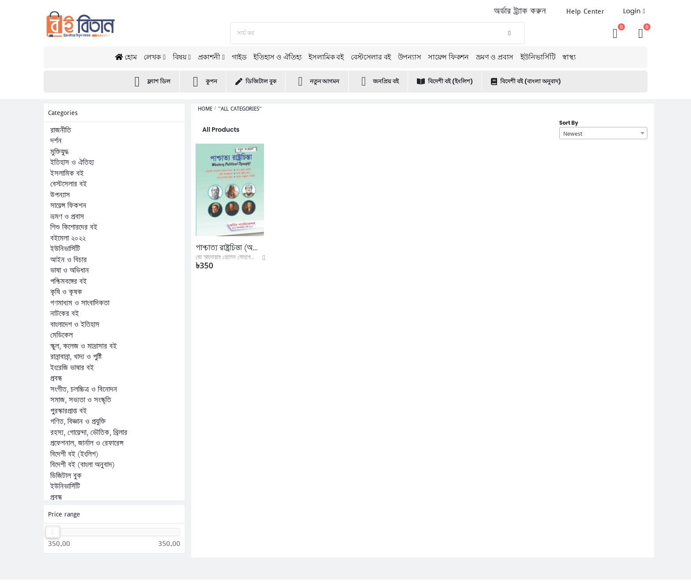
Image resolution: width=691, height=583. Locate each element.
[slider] (52, 532)
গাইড (239, 57)
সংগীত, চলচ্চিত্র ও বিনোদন (83, 389)
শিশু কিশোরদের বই (73, 227)
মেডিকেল (61, 335)
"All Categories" (240, 108)
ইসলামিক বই (325, 57)
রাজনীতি (60, 130)
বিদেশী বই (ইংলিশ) (445, 81)
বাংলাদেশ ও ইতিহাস (75, 324)
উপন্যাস (409, 57)
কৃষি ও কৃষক (66, 292)
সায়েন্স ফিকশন (448, 57)
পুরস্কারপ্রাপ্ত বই (68, 411)
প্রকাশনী (209, 57)
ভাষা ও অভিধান (69, 270)
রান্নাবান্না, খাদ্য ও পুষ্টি (76, 357)
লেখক (152, 57)
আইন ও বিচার (68, 260)
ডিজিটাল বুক (255, 81)
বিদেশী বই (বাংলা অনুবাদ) (526, 81)
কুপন (203, 81)
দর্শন (56, 141)
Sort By (568, 122)
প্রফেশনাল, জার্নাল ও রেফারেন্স (86, 443)
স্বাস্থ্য (569, 57)
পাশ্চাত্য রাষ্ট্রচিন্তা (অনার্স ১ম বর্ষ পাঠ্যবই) (230, 247)
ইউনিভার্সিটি (538, 57)
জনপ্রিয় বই (378, 81)
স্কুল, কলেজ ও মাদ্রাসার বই (83, 346)
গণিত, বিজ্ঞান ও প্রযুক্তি (78, 421)
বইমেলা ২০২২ (67, 238)
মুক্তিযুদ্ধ (59, 152)
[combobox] (603, 133)
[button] (640, 33)
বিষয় (179, 57)
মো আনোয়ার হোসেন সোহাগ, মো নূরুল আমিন (241, 257)
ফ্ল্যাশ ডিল (150, 81)
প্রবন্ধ (56, 378)
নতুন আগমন (317, 81)
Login (632, 10)
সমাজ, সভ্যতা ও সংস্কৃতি (80, 400)
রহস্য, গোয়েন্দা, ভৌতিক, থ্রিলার (88, 432)
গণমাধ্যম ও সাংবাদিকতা (79, 303)
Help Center (585, 11)
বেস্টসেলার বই (371, 57)
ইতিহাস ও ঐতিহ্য (277, 57)
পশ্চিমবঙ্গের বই (68, 281)
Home (205, 108)
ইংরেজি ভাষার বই (72, 368)
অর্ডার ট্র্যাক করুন (520, 11)
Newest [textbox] (572, 133)
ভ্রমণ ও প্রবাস (494, 57)
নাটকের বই (64, 313)
